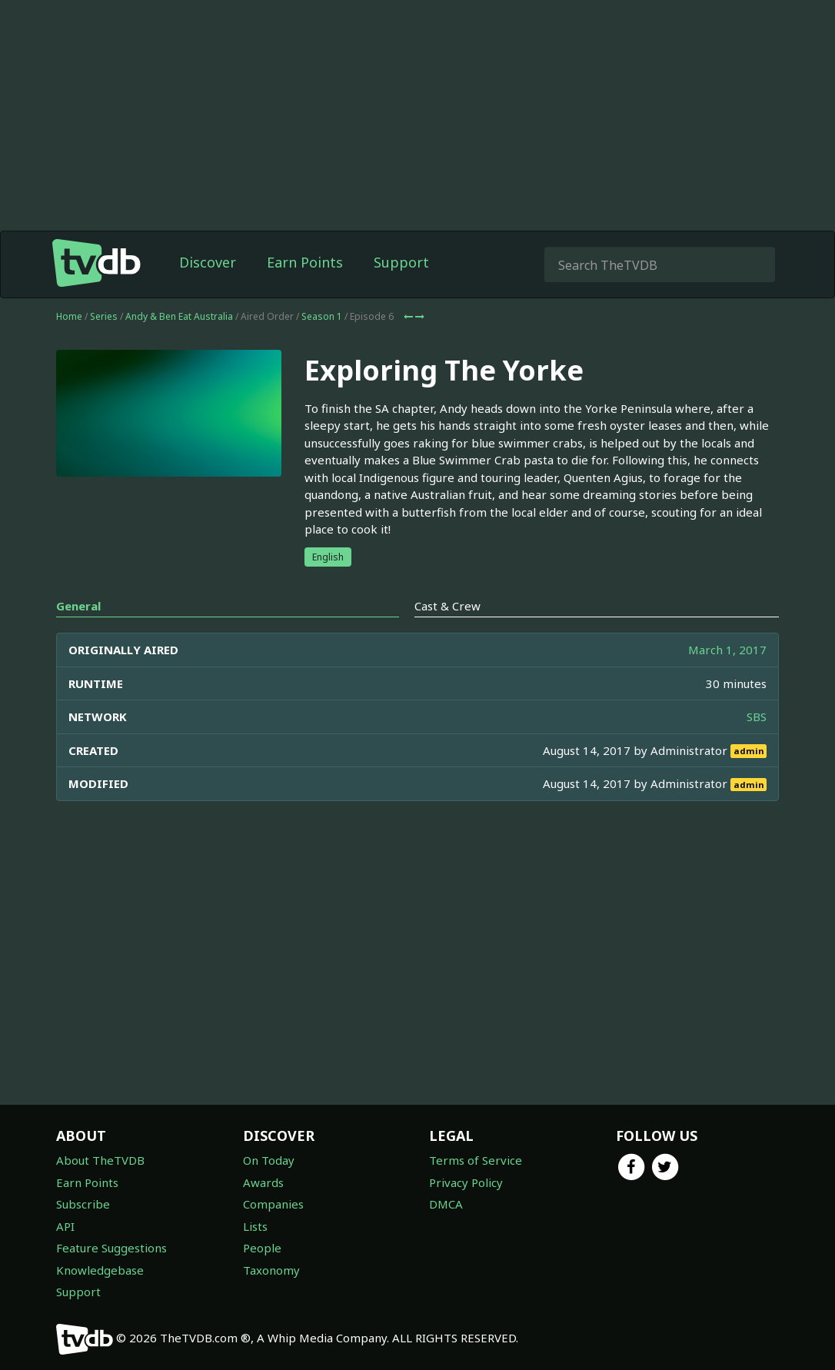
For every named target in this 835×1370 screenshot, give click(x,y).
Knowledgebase (100, 1270)
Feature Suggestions (111, 1247)
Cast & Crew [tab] (447, 606)
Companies (273, 1204)
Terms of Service (475, 1160)
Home (69, 316)
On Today (268, 1160)
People (262, 1247)
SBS (757, 716)
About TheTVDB (100, 1160)
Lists (255, 1226)
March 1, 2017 (727, 649)
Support (401, 262)
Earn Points (305, 262)
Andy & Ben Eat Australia (179, 316)
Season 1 (321, 316)
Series (104, 316)
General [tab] (78, 606)
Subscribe (83, 1204)
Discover (207, 262)
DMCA (446, 1204)
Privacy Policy (466, 1182)
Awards (263, 1182)
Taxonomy (271, 1270)
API (65, 1226)
